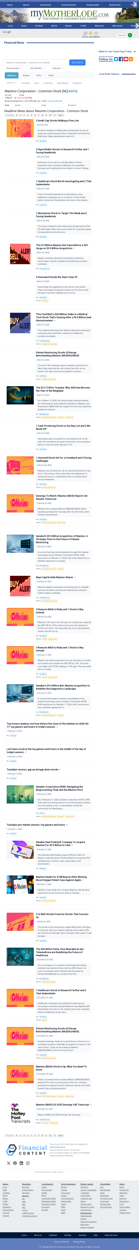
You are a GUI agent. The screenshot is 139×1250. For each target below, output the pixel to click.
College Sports (28, 1213)
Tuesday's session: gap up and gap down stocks (34, 769)
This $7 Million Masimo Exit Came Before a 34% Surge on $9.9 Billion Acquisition (62, 247)
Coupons (123, 1210)
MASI (72, 91)
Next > (61, 115)
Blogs (44, 1195)
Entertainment (68, 4)
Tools (50, 75)
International (62, 83)
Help (95, 1235)
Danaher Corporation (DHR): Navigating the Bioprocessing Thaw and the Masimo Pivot (59, 788)
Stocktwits (43, 868)
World (54, 25)
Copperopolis (85, 1210)
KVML (63, 1207)
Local (10, 25)
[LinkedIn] (21, 1163)
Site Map (67, 1235)
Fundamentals (85, 1216)
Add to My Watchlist (54, 101)
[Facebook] (15, 1163)
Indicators (57, 68)
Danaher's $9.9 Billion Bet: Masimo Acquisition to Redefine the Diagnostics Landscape (63, 687)
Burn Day (25, 1187)
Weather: (26, 1184)
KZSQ (63, 1210)
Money (68, 25)
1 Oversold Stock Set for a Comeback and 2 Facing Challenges (63, 459)
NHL (23, 1207)
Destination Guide (49, 1201)
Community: (47, 1184)
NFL (23, 1199)
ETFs (39, 75)
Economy (60, 417)
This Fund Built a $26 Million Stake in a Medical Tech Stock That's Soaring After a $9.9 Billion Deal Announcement (63, 317)
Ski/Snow (26, 1193)
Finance (83, 1219)
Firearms (45, 301)
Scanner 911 (124, 1190)
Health (44, 1193)
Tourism (6, 1216)
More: (122, 1184)
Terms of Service (61, 1241)
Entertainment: (68, 1184)
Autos (102, 1193)
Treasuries (77, 83)
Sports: (25, 1196)
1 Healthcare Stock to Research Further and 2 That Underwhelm (61, 992)
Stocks (26, 75)
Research (72, 105)
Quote (17, 105)
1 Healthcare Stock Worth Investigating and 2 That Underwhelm (63, 183)
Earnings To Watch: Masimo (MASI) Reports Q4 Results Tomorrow (61, 497)
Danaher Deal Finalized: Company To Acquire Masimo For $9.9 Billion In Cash (60, 844)
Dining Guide (92, 4)
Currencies (48, 83)
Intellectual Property (48, 901)
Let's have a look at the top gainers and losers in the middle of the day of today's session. (46, 751)
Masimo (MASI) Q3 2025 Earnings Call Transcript (63, 1104)
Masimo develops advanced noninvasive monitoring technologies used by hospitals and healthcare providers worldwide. (62, 261)
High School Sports (29, 1216)
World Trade (61, 522)
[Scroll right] (135, 4)
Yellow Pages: (124, 1213)
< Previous (10, 115)
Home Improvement (88, 1222)
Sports (26, 4)
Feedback (53, 1235)
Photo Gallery (124, 1207)
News (10, 4)
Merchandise (105, 1190)
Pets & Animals (106, 1207)
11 (55, 115)
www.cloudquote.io (58, 1147)
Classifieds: (105, 1184)
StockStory (43, 141)
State (23, 25)
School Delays (8, 1210)
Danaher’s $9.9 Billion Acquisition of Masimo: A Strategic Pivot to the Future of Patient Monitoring (62, 539)
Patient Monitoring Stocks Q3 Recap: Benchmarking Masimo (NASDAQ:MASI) (57, 354)
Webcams (99, 25)
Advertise (82, 1235)
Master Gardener (87, 1227)
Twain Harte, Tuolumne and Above (86, 1198)
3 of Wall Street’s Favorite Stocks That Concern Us (62, 916)
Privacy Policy (79, 1241)
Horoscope (65, 1193)
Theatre (64, 1190)
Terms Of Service (66, 1155)
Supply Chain (53, 639)
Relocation (84, 1224)
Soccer (25, 1210)
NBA (24, 1204)
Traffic (83, 25)
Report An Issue (111, 1235)
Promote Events (106, 1198)
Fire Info (45, 1210)
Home (24, 1235)
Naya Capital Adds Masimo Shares (55, 577)
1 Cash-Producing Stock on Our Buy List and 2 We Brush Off (63, 427)
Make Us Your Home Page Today (115, 51)
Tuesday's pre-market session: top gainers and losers (37, 824)
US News (39, 25)
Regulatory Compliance (49, 344)
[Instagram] (28, 1163)
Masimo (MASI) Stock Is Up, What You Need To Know (61, 1068)
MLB (24, 1202)
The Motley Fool (44, 268)
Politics (5, 1204)
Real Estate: (86, 1213)
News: (6, 1184)
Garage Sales (105, 1204)
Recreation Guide (49, 1204)
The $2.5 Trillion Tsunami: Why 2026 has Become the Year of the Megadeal (63, 389)
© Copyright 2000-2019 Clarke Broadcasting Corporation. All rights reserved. (70, 1247)
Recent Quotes (13, 68)
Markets (11, 75)
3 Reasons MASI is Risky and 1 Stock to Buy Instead (59, 611)
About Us (38, 1235)
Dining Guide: (86, 1184)
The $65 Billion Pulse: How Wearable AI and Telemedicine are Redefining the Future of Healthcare (59, 952)
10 (50, 115)
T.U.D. (121, 1204)
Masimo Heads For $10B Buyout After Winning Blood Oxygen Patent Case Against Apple (61, 878)
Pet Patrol (46, 1207)
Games (64, 1195)
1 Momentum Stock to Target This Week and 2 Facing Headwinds (61, 215)
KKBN (63, 1213)
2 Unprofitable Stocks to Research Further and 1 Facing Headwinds (62, 151)
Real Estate (115, 4)
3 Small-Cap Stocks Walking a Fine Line (57, 120)
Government (69, 417)
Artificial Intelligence (49, 379)
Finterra (42, 813)
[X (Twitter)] (8, 1163)
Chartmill (13, 735)
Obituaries (117, 25)
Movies (64, 1187)
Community (45, 4)
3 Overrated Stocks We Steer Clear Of (56, 277)
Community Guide (49, 1198)
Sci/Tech (6, 1213)
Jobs (101, 1187)
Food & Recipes (67, 1198)
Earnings (60, 816)
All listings (84, 1187)
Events (44, 1187)
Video (121, 1195)
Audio (121, 1187)
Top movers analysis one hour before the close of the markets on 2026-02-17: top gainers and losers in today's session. (48, 725)
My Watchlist (36, 68)
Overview (26, 83)
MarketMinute (44, 414)
